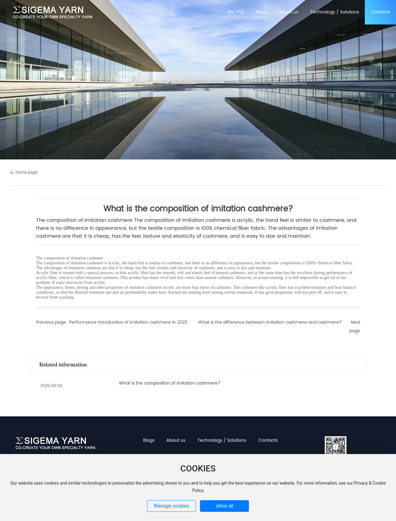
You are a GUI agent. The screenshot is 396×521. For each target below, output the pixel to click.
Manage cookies (171, 505)
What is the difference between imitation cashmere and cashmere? (270, 322)
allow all (224, 505)
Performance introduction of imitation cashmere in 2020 (128, 322)
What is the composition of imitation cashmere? (169, 383)
